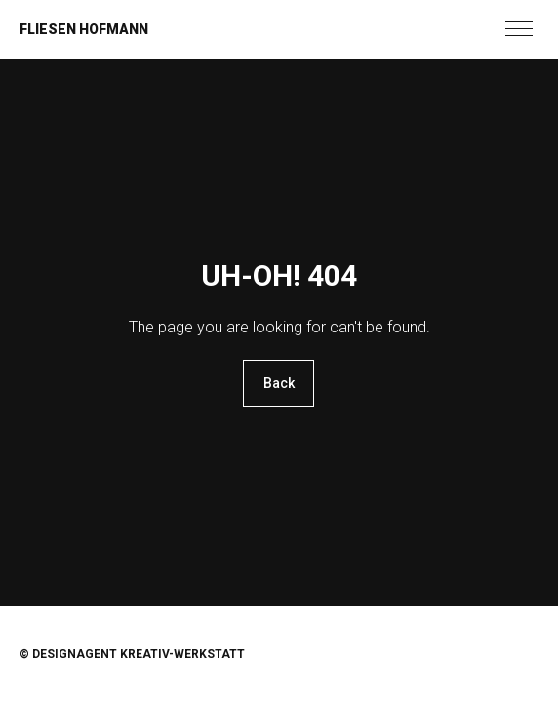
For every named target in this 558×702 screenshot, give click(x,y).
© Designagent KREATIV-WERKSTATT (132, 654)
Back (279, 383)
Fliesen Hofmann (84, 29)
